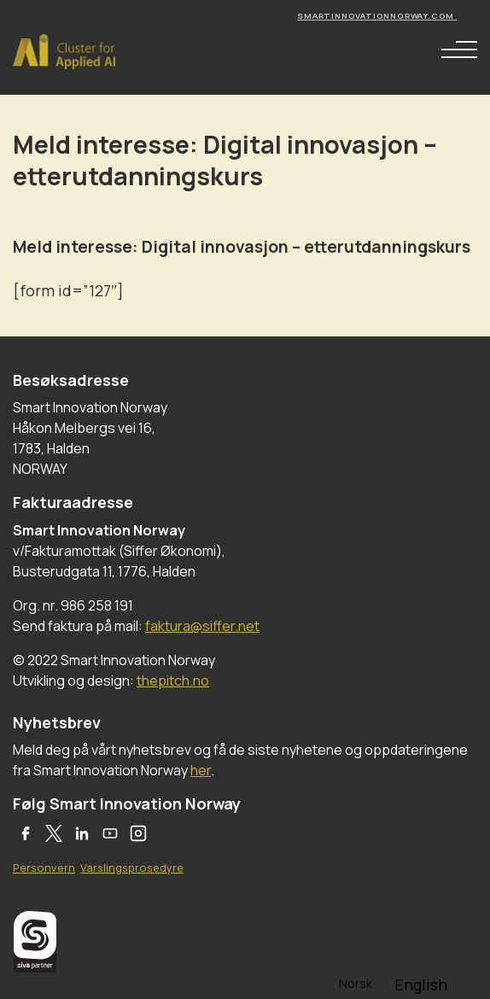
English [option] (420, 984)
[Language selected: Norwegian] (394, 982)
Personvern (44, 867)
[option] (421, 984)
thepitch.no (173, 680)
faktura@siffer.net (202, 625)
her (200, 770)
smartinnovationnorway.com (377, 15)
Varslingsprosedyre (132, 867)
